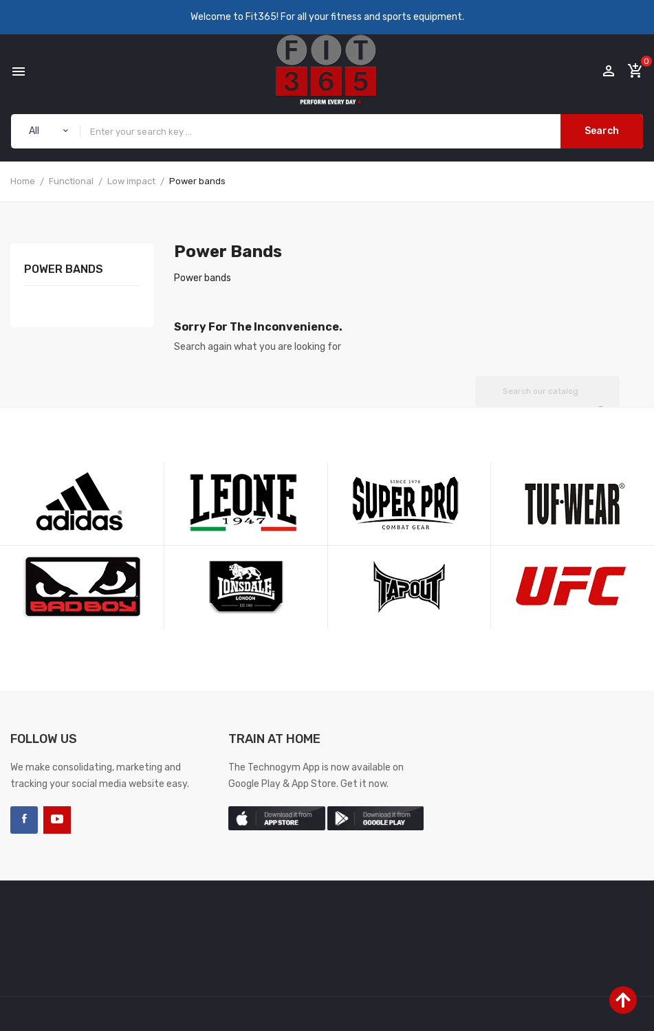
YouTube (57, 820)
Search (602, 131)
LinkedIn (90, 820)
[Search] (547, 391)
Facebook (24, 820)
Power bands (63, 270)
